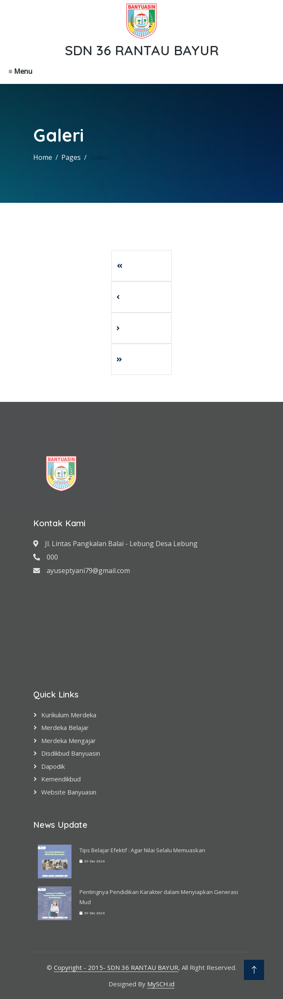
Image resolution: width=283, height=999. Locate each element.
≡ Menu (20, 71)
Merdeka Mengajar (68, 740)
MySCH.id (161, 984)
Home (42, 157)
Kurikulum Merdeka (68, 715)
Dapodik (53, 766)
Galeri (99, 157)
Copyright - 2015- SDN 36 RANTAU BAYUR (116, 967)
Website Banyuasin (68, 792)
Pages (71, 157)
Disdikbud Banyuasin (70, 753)
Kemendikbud (61, 779)
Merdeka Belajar (65, 727)
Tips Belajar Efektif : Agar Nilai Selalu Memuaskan (142, 850)
